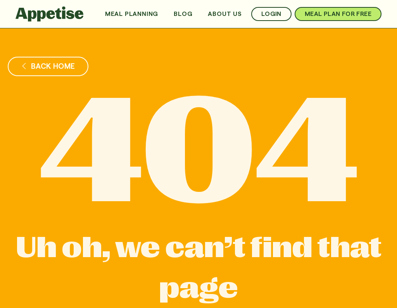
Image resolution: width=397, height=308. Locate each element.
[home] (50, 14)
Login (271, 14)
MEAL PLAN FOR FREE (338, 14)
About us (225, 14)
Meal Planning (131, 14)
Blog (183, 14)
